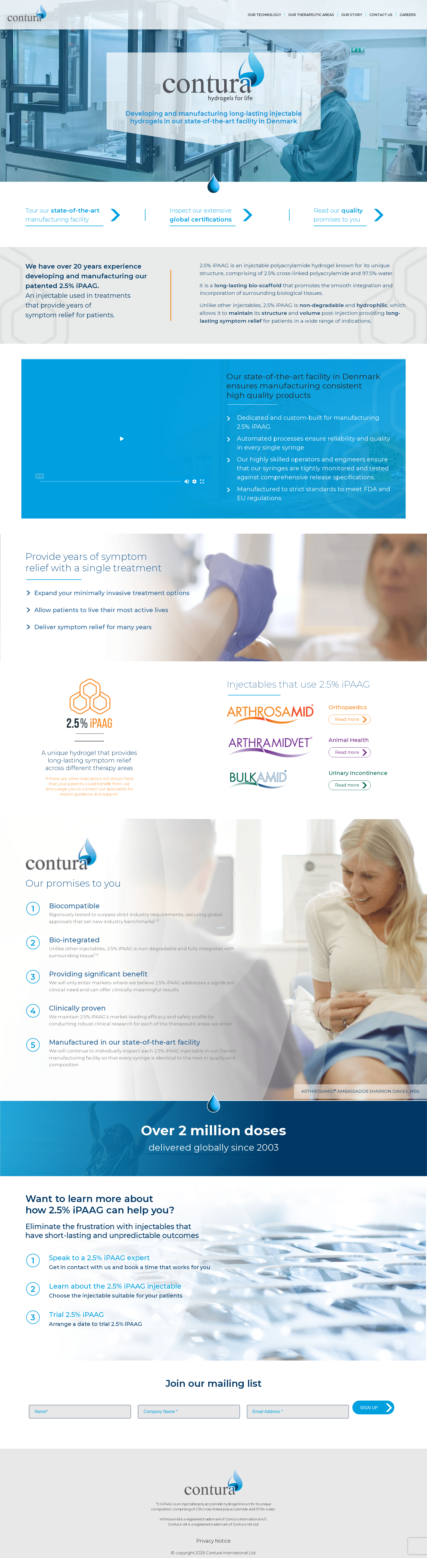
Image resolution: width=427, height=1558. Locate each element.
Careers (408, 15)
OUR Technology (264, 15)
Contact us (380, 15)
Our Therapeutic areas (311, 15)
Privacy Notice (213, 1543)
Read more (348, 719)
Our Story (351, 15)
